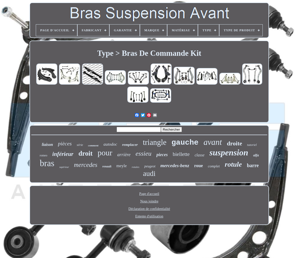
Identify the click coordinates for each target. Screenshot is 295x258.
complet (214, 166)
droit (85, 153)
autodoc (110, 144)
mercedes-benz (174, 165)
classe (199, 155)
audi (149, 173)
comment (93, 145)
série (80, 145)
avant (212, 142)
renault (106, 166)
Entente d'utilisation (149, 216)
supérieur (64, 167)
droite (234, 143)
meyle (121, 165)
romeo (43, 155)
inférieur (62, 154)
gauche (184, 142)
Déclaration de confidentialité (149, 209)
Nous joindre (149, 201)
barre (253, 165)
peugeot (149, 166)
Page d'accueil (149, 194)
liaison (47, 144)
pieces (162, 154)
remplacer (130, 145)
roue (198, 165)
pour (105, 152)
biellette (181, 154)
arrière (124, 154)
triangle (155, 142)
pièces (65, 143)
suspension (228, 152)
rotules (135, 166)
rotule (233, 164)
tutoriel (252, 145)
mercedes (85, 164)
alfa (256, 155)
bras (47, 163)
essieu (144, 153)
